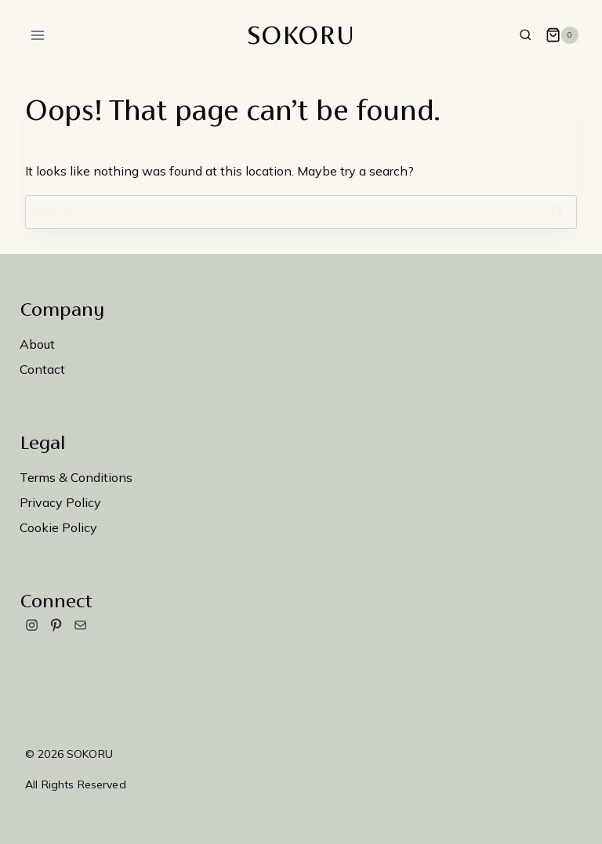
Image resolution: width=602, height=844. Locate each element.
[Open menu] (38, 35)
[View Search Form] (525, 36)
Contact (42, 369)
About (37, 344)
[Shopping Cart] (562, 35)
